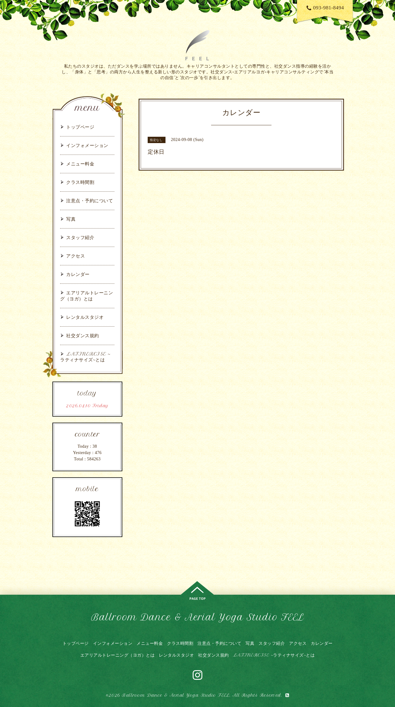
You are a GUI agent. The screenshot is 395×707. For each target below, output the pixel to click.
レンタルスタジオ (85, 317)
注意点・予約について (89, 200)
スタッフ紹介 (80, 237)
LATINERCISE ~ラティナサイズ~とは (85, 357)
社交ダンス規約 (82, 335)
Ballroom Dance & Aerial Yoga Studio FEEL (197, 617)
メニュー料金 (80, 164)
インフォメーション (87, 145)
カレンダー (78, 274)
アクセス (75, 256)
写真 (70, 219)
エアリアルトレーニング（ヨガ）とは (86, 296)
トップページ (80, 127)
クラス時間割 (80, 182)
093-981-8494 (325, 8)
